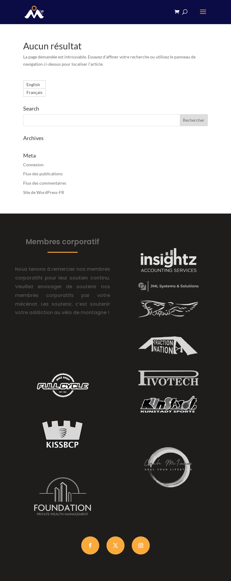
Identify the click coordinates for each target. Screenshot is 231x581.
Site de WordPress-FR (43, 192)
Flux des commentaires (44, 183)
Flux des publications (43, 173)
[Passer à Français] (34, 92)
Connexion (33, 164)
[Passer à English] (34, 85)
